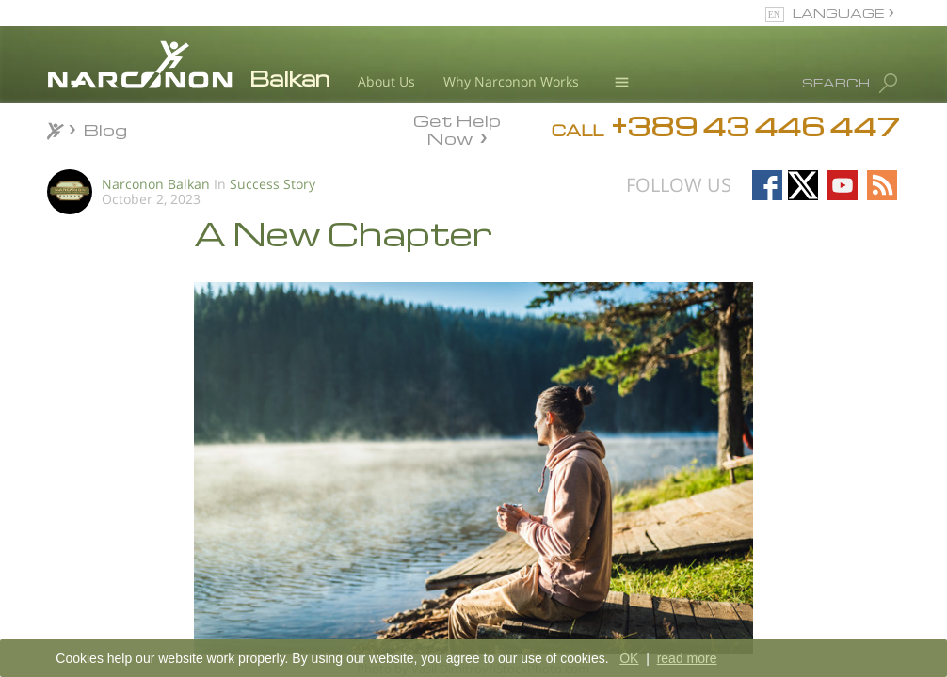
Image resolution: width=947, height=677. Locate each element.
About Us (386, 81)
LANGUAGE (838, 13)
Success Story (272, 184)
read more (687, 658)
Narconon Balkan (156, 184)
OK (628, 658)
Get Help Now (457, 128)
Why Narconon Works (511, 81)
